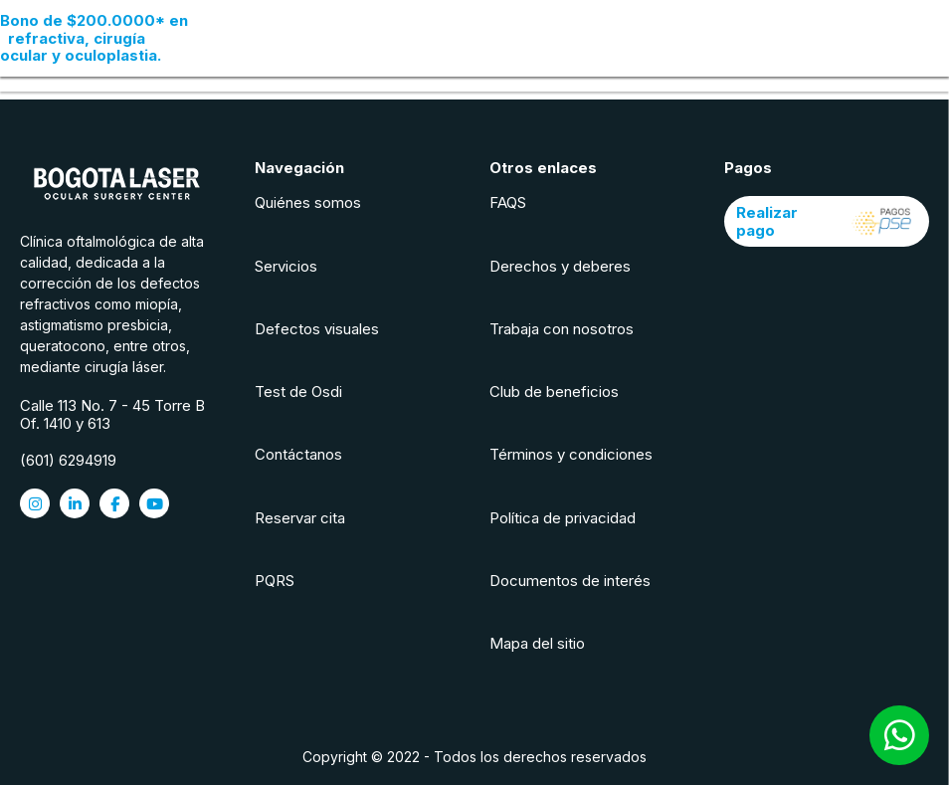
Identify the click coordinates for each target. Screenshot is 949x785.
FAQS (507, 202)
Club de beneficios (554, 391)
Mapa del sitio (537, 643)
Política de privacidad (562, 517)
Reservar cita (300, 517)
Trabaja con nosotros (561, 328)
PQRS (274, 580)
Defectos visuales (317, 328)
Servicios (286, 266)
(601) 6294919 (68, 460)
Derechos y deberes (560, 266)
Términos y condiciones (571, 454)
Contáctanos (298, 454)
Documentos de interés (570, 580)
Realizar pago (826, 221)
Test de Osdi (298, 391)
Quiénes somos (308, 202)
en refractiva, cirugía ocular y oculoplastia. (94, 38)
